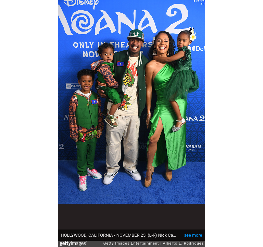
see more (193, 235)
